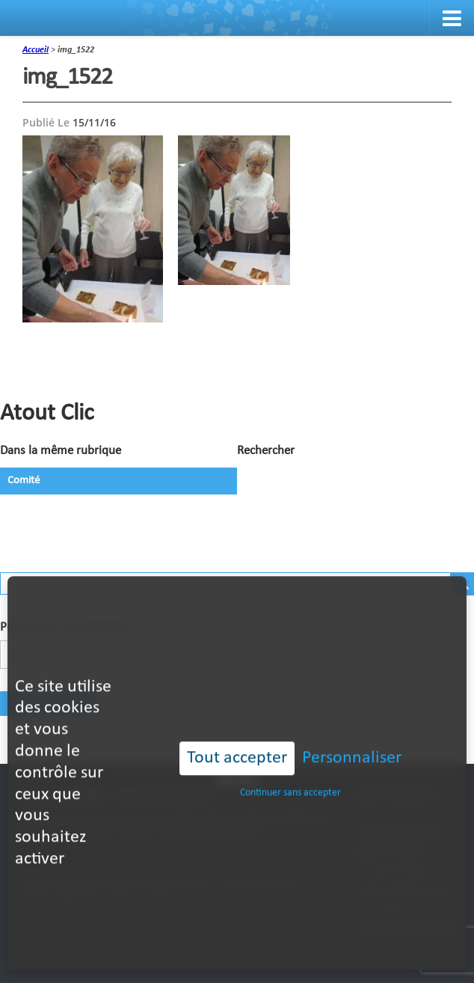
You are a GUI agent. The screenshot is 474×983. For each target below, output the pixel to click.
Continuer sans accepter (290, 768)
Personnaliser (351, 733)
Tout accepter (237, 733)
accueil (35, 50)
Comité (23, 480)
